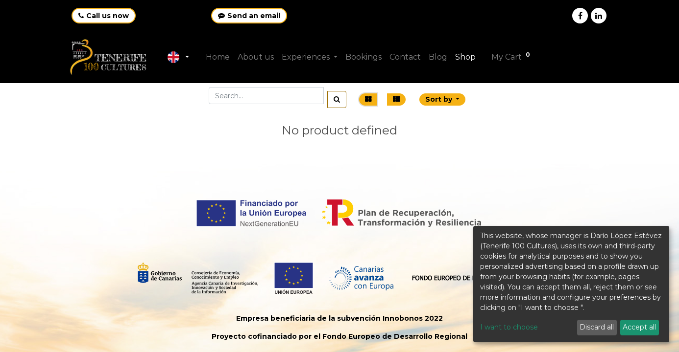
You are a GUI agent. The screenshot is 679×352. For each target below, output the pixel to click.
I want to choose (509, 327)
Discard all (597, 327)
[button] (442, 99)
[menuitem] (219, 57)
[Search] (336, 99)
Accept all (639, 327)
